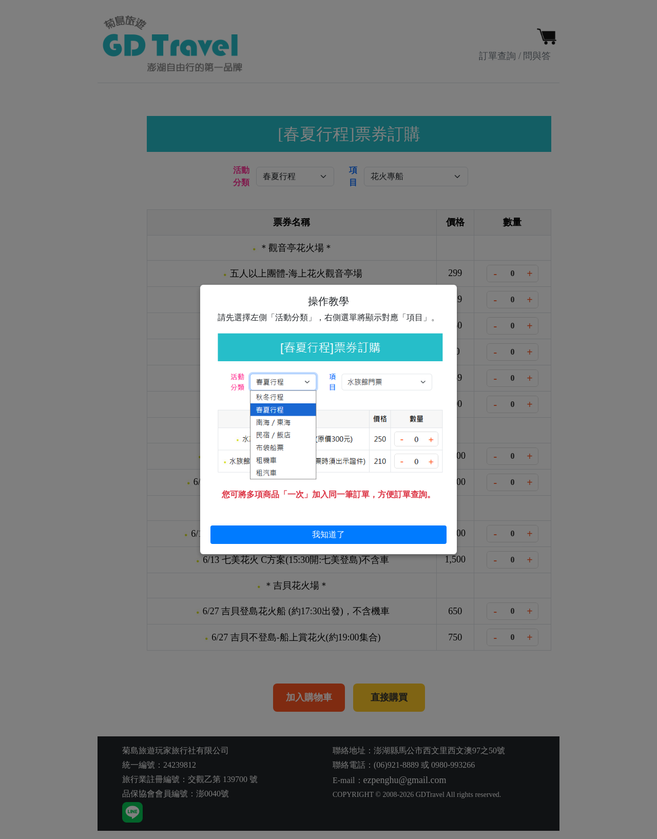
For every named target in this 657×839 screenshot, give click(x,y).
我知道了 (328, 534)
